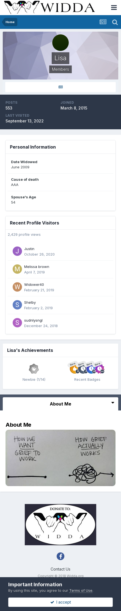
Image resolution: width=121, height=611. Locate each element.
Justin (29, 248)
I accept (60, 602)
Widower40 (34, 284)
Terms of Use (80, 590)
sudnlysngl (33, 320)
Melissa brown (36, 266)
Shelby (30, 302)
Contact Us (60, 569)
